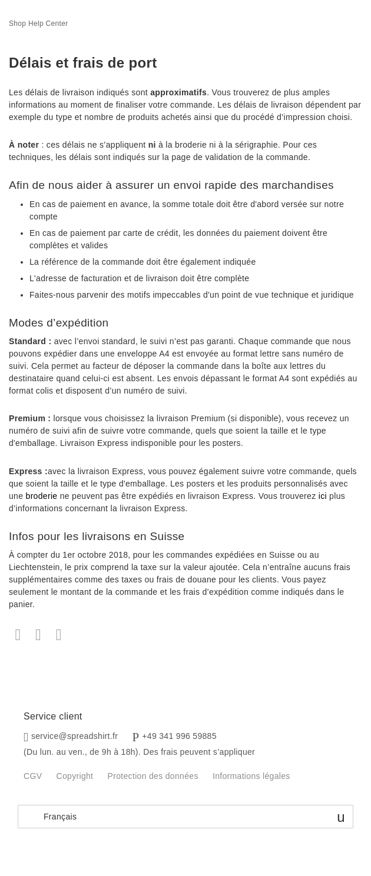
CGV (33, 776)
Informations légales (251, 776)
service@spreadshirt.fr (74, 736)
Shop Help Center (38, 23)
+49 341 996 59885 (179, 736)
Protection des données (153, 776)
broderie (42, 496)
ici (323, 496)
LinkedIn (58, 635)
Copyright (75, 776)
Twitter (38, 635)
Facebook (18, 635)
